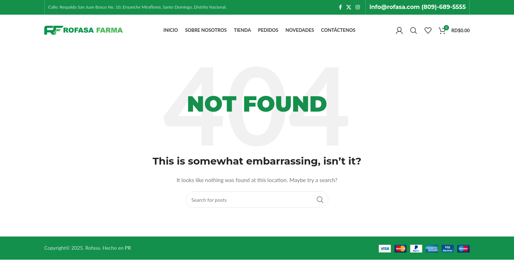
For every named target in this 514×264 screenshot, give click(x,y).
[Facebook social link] (340, 8)
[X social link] (348, 8)
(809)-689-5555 (444, 7)
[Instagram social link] (357, 8)
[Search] (414, 33)
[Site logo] (83, 32)
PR (128, 252)
